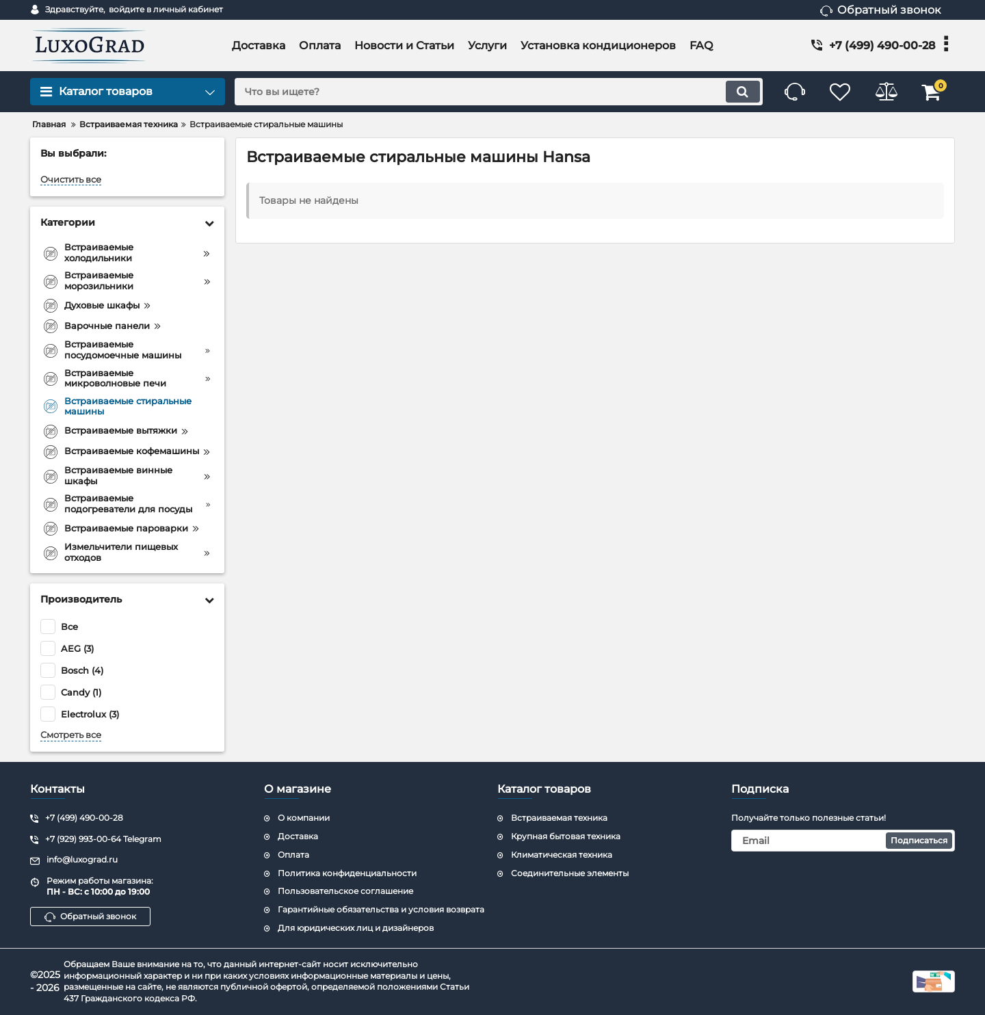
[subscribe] (843, 841)
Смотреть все (70, 735)
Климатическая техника (561, 854)
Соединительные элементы (570, 873)
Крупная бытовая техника (565, 836)
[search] (494, 91)
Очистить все (70, 179)
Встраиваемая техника (559, 818)
